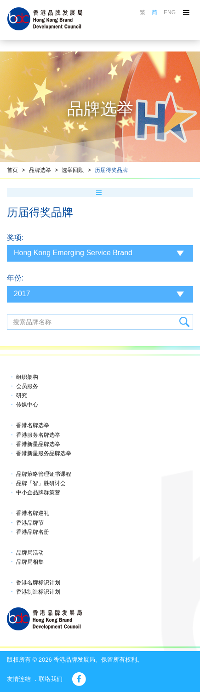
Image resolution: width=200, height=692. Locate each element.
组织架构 (27, 377)
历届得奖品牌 (111, 170)
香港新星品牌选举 (38, 444)
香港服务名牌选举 (38, 435)
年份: (15, 278)
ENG (170, 12)
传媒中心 (27, 404)
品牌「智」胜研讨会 (41, 483)
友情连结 (19, 678)
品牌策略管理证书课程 (43, 474)
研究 (21, 395)
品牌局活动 (30, 552)
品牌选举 (40, 170)
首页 (12, 170)
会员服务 (27, 386)
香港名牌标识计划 (38, 582)
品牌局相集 (30, 562)
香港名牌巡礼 (32, 513)
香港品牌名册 (32, 532)
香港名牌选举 (32, 425)
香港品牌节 (30, 523)
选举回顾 (73, 170)
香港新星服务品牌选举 (43, 453)
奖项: (15, 237)
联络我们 (51, 678)
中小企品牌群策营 (38, 492)
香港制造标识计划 (38, 592)
